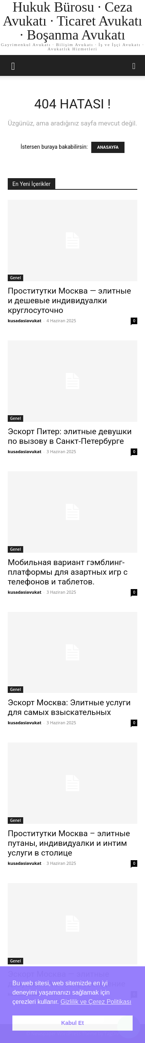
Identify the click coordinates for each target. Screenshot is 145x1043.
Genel (15, 277)
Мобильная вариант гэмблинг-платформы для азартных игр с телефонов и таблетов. (68, 572)
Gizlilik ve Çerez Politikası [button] (96, 1001)
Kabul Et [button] (72, 1023)
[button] (13, 65)
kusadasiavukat (24, 320)
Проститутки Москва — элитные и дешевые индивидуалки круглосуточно (69, 300)
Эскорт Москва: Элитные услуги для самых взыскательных (69, 707)
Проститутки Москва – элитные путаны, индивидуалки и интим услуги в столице (69, 843)
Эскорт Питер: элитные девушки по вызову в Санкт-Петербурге (70, 436)
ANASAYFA (107, 147)
